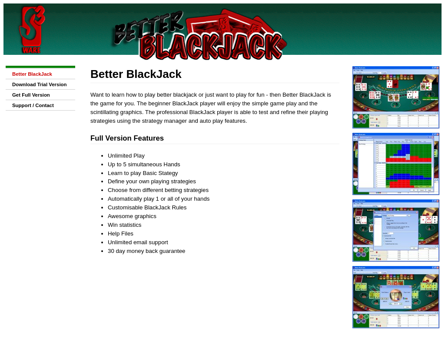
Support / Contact (33, 105)
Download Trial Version (39, 84)
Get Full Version (31, 95)
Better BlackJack (32, 74)
